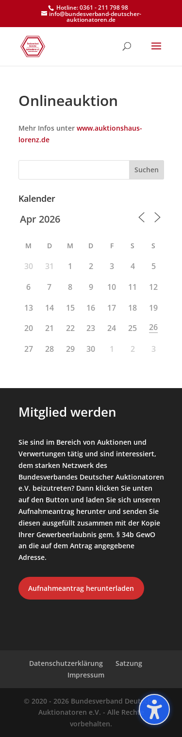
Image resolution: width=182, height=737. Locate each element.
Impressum (85, 674)
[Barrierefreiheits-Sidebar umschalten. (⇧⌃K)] (154, 709)
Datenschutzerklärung (66, 663)
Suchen (146, 169)
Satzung (129, 663)
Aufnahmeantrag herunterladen (81, 588)
